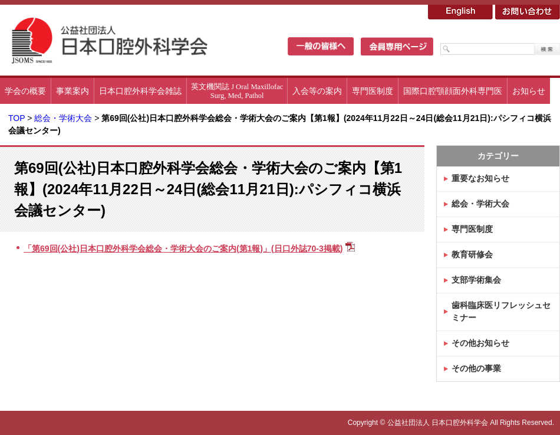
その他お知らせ (480, 343)
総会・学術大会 (63, 118)
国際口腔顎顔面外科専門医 (452, 91)
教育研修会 (472, 254)
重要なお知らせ (480, 178)
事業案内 (72, 91)
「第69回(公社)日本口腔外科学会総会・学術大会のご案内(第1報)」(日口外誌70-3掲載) (183, 248)
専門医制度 (372, 91)
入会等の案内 (317, 91)
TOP (16, 118)
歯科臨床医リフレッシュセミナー (501, 311)
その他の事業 (476, 368)
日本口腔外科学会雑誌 (140, 91)
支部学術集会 (476, 279)
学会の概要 (25, 91)
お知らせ (528, 91)
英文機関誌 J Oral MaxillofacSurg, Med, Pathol (237, 91)
